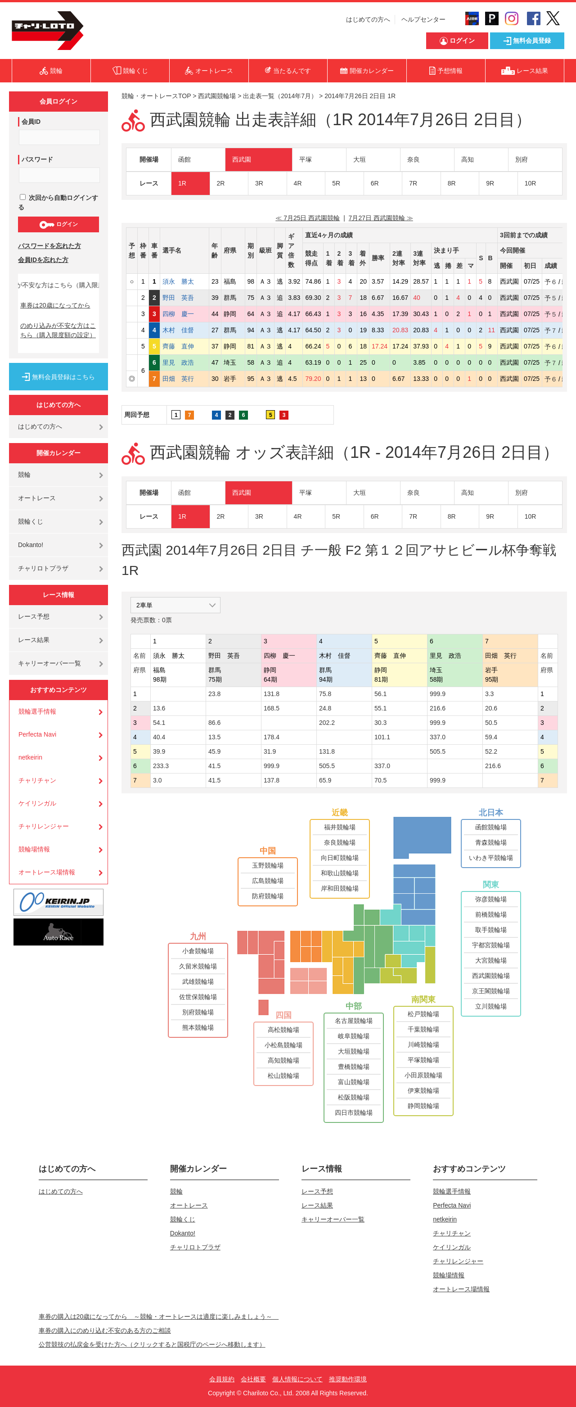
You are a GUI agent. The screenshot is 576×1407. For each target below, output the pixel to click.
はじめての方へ (368, 19)
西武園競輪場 (217, 96)
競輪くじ (30, 521)
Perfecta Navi (37, 734)
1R (182, 183)
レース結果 (34, 639)
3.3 (489, 693)
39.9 (159, 751)
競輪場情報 (34, 849)
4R (298, 183)
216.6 (438, 708)
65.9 (325, 780)
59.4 (491, 737)
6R (375, 183)
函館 (184, 159)
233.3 (161, 765)
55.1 (380, 708)
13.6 (159, 708)
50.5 (491, 722)
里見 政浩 (184, 362)
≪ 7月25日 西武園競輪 (307, 218)
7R (413, 183)
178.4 (271, 737)
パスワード (37, 159)
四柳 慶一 (184, 313)
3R (259, 183)
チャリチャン (37, 780)
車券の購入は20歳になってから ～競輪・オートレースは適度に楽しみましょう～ (159, 1316)
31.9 (270, 751)
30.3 (380, 722)
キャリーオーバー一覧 (49, 663)
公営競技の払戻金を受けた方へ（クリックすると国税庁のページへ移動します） (152, 1344)
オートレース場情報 (46, 872)
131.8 (271, 693)
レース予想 (34, 616)
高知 (467, 159)
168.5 (271, 708)
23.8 (214, 693)
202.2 (327, 722)
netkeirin (30, 757)
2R (221, 183)
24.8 (325, 708)
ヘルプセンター (423, 19)
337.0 (438, 737)
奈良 (413, 159)
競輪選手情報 (37, 711)
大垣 (359, 159)
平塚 (305, 159)
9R (490, 183)
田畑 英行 (184, 378)
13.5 (214, 737)
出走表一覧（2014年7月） (280, 96)
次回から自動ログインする (58, 202)
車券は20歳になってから (55, 305)
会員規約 (221, 1379)
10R (530, 183)
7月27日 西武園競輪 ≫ (381, 218)
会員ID (31, 121)
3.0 (157, 780)
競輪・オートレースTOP (156, 96)
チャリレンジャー (43, 826)
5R (336, 183)
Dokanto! (30, 544)
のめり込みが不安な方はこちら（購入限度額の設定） (58, 330)
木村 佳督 (184, 330)
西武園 (241, 159)
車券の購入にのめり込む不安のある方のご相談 (105, 1330)
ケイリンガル (37, 803)
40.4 (159, 737)
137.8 (271, 780)
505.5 (438, 751)
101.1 (382, 737)
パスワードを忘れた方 (49, 245)
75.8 (325, 693)
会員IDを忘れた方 (43, 259)
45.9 (214, 751)
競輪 (24, 474)
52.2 (491, 751)
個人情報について (297, 1379)
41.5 (214, 765)
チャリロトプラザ (43, 568)
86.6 (214, 722)
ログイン (58, 225)
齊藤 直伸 (184, 346)
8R (452, 183)
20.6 (491, 708)
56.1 (380, 693)
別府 (521, 159)
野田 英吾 (184, 297)
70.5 (380, 780)
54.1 (159, 722)
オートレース (37, 498)
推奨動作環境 (348, 1379)
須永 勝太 (184, 281)
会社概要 (253, 1379)
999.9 (438, 693)
